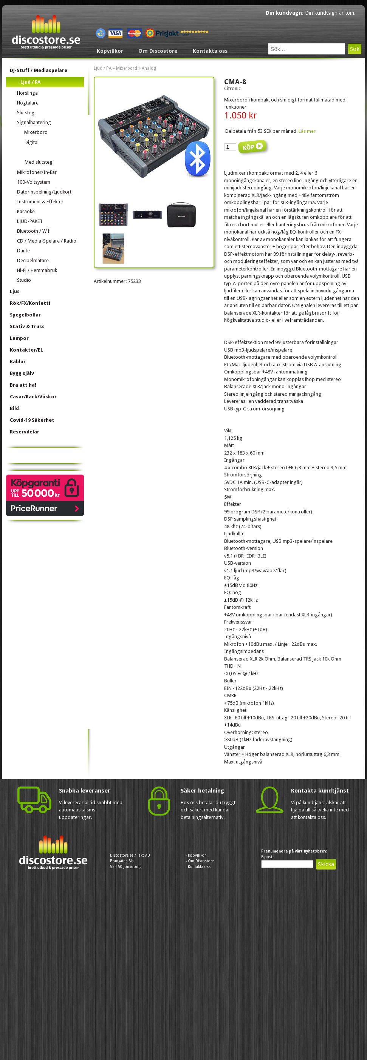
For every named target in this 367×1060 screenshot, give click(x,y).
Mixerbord (126, 68)
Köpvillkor (110, 51)
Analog (149, 68)
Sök (354, 49)
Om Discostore (158, 51)
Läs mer (307, 131)
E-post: (267, 857)
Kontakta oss (210, 51)
